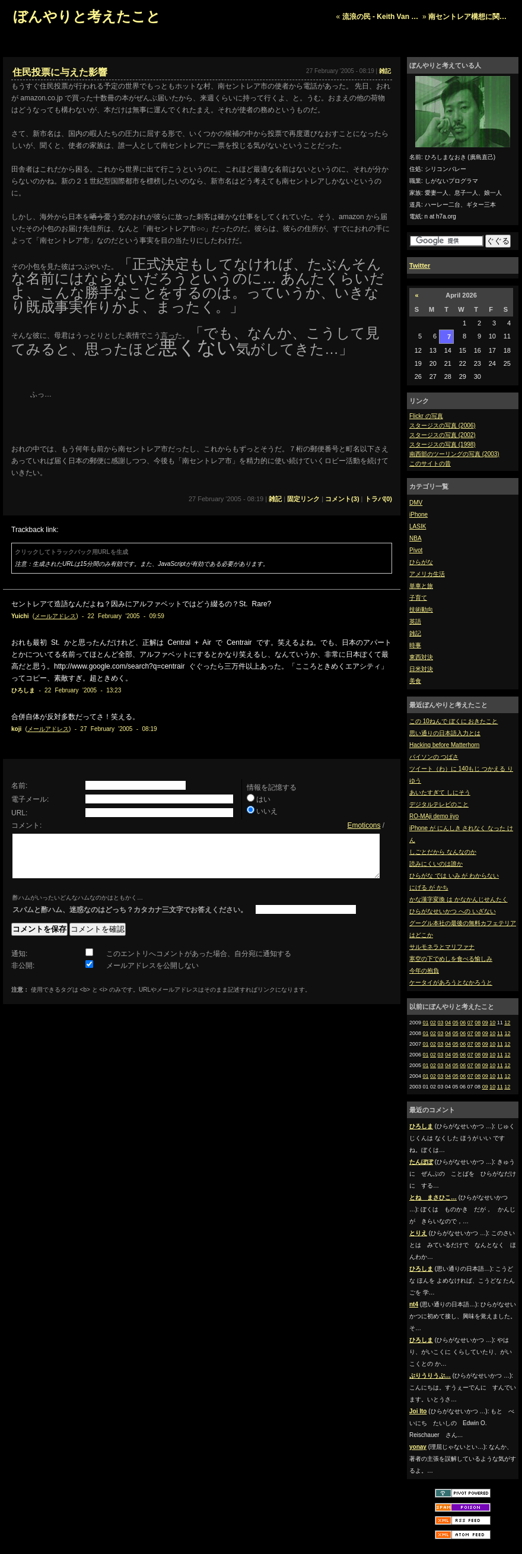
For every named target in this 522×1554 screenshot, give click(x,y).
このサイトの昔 (430, 463)
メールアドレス (55, 616)
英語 (415, 621)
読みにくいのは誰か (436, 863)
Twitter (419, 265)
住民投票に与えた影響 (59, 72)
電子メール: (30, 799)
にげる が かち (428, 887)
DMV (415, 502)
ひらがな (421, 562)
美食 (415, 681)
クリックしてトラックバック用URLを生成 (71, 552)
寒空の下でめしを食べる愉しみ (450, 958)
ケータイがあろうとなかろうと (450, 982)
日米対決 (421, 669)
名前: (19, 785)
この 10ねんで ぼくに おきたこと (453, 721)
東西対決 (421, 657)
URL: (19, 813)
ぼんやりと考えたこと (87, 16)
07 (470, 1023)
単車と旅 (421, 586)
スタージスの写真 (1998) (442, 444)
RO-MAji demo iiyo (434, 816)
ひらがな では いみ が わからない (454, 875)
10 (492, 1023)
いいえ (267, 811)
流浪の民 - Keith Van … (380, 16)
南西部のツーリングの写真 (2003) (454, 454)
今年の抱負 (424, 970)
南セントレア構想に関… (467, 16)
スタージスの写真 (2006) (442, 425)
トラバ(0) (378, 498)
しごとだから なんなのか (442, 852)
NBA (415, 538)
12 (507, 1023)
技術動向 (421, 609)
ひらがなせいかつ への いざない (452, 911)
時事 (415, 645)
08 (477, 1023)
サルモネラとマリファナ (442, 947)
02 (433, 1023)
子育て (418, 597)
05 (456, 1023)
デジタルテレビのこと (439, 804)
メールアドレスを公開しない (152, 974)
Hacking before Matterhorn (444, 745)
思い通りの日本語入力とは (444, 733)
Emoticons (363, 825)
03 (441, 1023)
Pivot (415, 550)
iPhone (418, 514)
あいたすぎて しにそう (439, 792)
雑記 (415, 633)
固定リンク (303, 498)
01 (426, 1023)
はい (263, 799)
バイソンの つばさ (434, 757)
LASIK (417, 526)
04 (448, 1023)
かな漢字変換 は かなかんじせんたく (458, 899)
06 (463, 1023)
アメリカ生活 (427, 574)
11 (500, 1033)
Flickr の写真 (426, 416)
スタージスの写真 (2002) (442, 435)
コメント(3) (342, 498)
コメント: (26, 825)
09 (485, 1023)
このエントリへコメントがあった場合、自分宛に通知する (198, 962)
